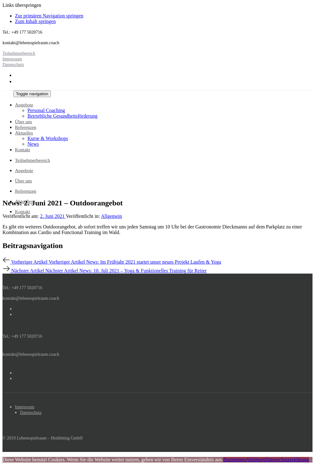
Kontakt (22, 211)
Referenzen (25, 191)
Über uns (23, 180)
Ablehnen (255, 459)
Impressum (24, 407)
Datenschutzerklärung (287, 459)
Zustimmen (234, 459)
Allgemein (111, 216)
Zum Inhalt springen (35, 21)
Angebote (24, 170)
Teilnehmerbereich (32, 160)
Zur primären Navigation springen (49, 15)
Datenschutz (30, 412)
